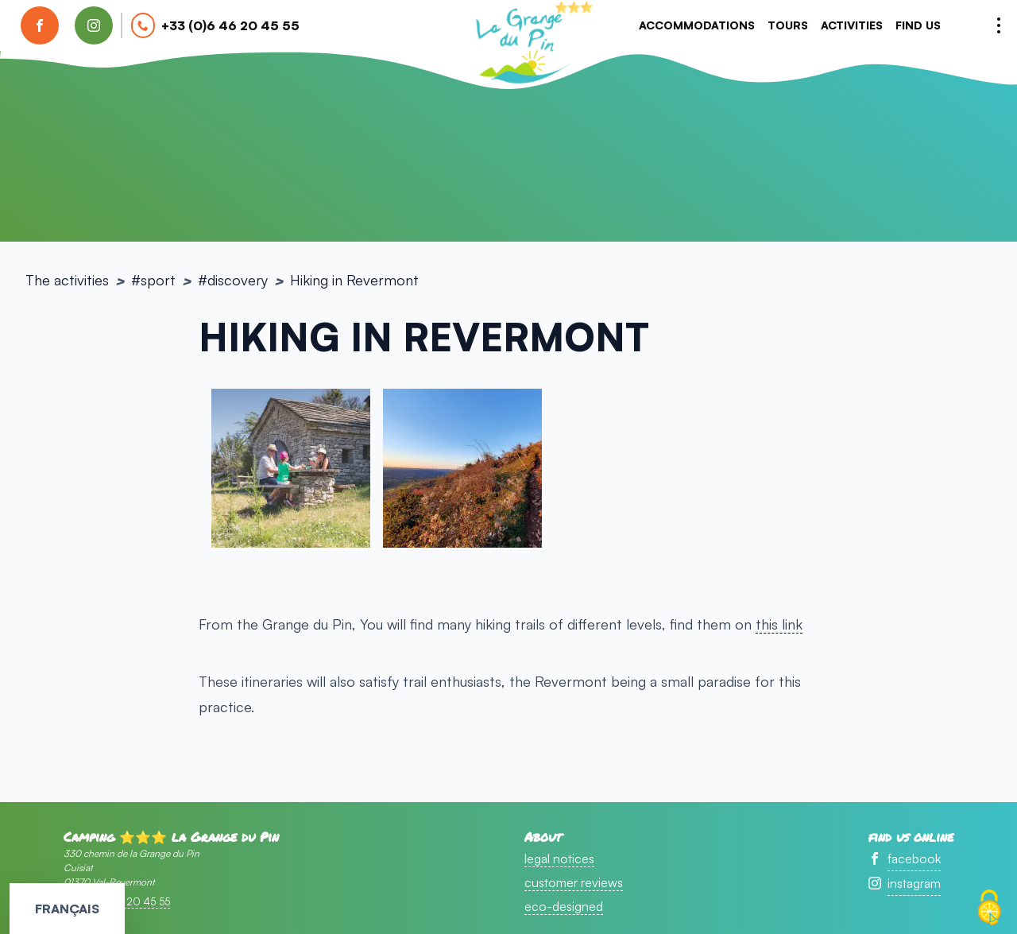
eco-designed (563, 843)
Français (67, 909)
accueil (521, 44)
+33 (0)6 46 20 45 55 (230, 25)
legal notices (559, 795)
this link (779, 560)
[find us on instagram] (94, 25)
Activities (852, 25)
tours (788, 25)
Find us (918, 25)
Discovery (237, 216)
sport (158, 216)
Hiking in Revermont (354, 216)
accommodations (697, 25)
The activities (67, 216)
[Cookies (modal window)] (989, 908)
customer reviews (573, 819)
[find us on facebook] (40, 25)
